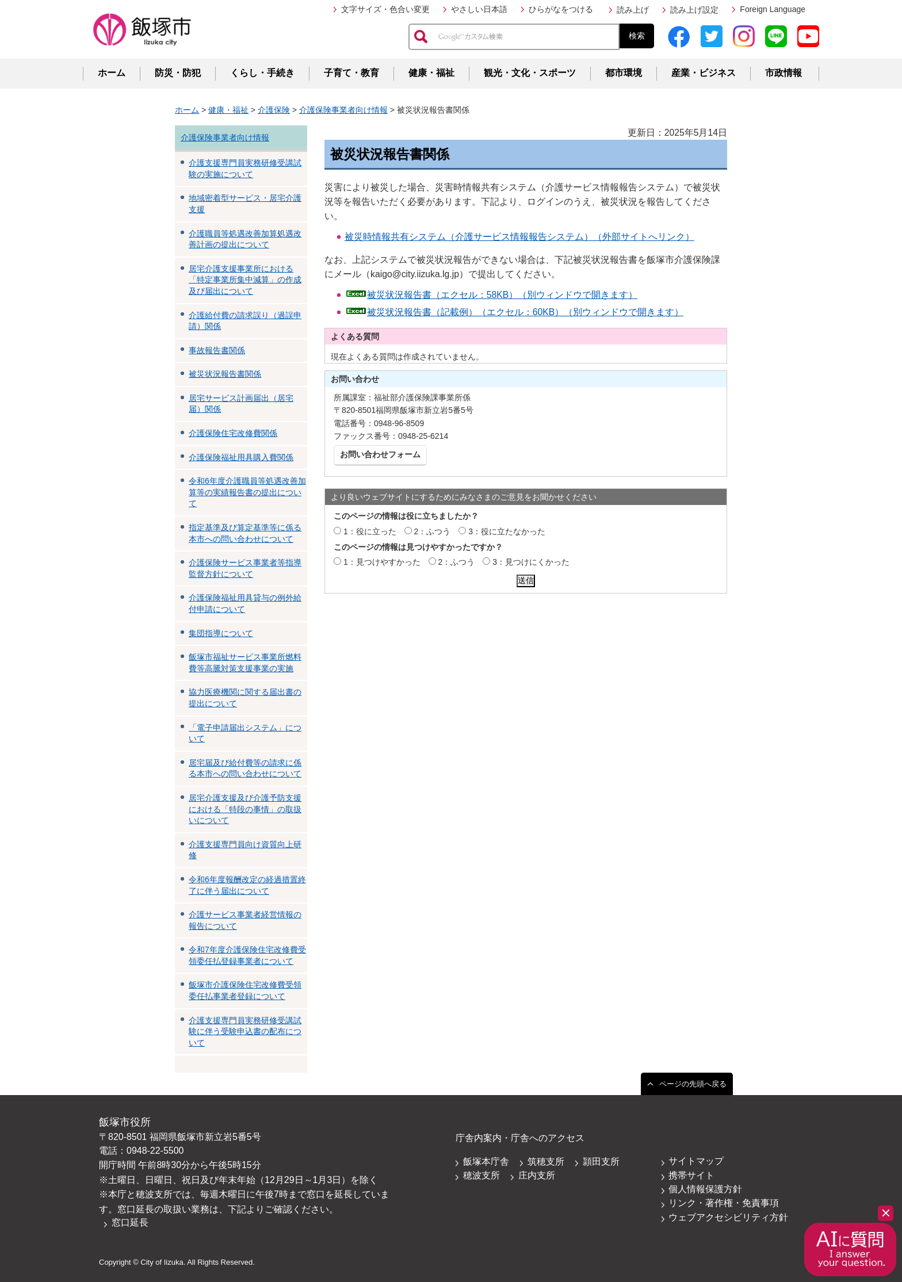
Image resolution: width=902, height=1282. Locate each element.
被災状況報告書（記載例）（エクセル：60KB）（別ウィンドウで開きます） (525, 312)
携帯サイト (691, 1175)
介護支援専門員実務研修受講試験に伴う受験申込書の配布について (245, 1031)
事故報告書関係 (217, 350)
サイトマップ (696, 1161)
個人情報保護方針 (705, 1189)
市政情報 (783, 73)
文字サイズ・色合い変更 (385, 9)
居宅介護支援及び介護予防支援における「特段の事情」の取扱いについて (245, 809)
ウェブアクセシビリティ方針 (728, 1217)
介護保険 (274, 109)
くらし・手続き (262, 73)
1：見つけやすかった (382, 562)
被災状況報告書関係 (225, 373)
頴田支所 (601, 1161)
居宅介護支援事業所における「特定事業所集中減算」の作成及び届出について (245, 280)
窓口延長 (130, 1222)
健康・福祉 (431, 73)
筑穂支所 (546, 1161)
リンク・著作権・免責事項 (723, 1203)
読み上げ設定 (694, 9)
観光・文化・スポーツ (530, 73)
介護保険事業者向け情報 (343, 109)
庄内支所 (536, 1175)
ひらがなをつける (561, 9)
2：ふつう (432, 531)
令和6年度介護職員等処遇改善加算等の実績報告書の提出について (247, 492)
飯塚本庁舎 (486, 1161)
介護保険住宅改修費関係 (233, 433)
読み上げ (633, 9)
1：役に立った (369, 531)
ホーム (111, 73)
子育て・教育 (351, 73)
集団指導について (221, 633)
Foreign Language (772, 9)
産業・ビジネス (703, 73)
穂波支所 (481, 1175)
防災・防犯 (178, 73)
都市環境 (623, 73)
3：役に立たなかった (506, 531)
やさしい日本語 (479, 9)
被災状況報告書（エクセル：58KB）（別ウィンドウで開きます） (502, 295)
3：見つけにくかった (531, 562)
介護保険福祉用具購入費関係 (241, 457)
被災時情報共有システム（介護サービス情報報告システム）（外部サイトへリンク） (519, 237)
